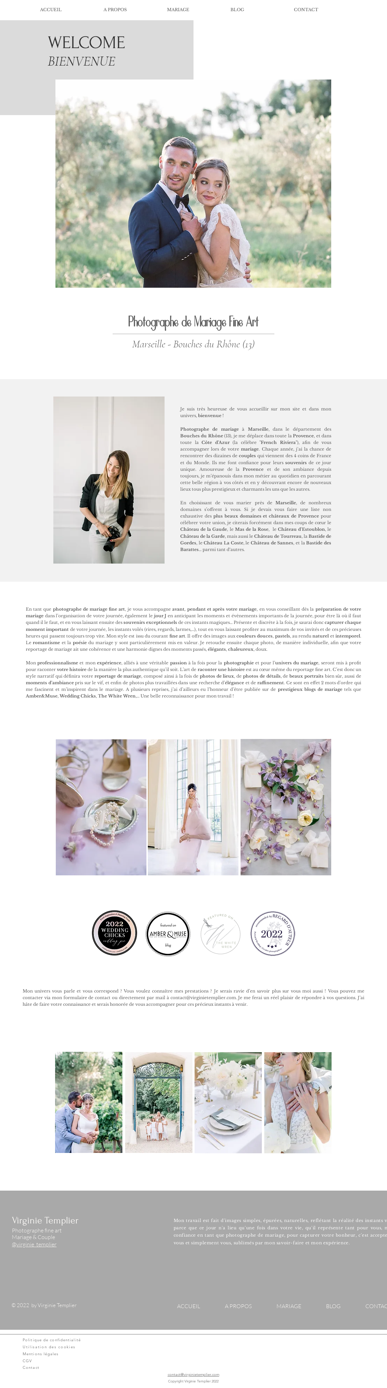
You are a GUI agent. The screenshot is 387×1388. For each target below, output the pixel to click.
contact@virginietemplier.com (203, 997)
